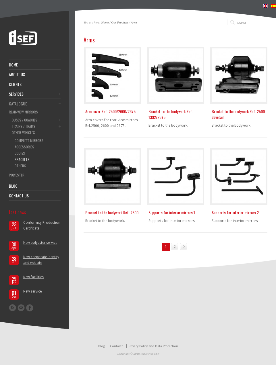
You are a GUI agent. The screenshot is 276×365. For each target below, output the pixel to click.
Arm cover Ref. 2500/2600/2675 (110, 111)
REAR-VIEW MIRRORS (23, 112)
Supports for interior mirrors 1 (171, 212)
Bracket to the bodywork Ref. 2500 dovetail (238, 114)
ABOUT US (17, 74)
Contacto (116, 346)
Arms (134, 22)
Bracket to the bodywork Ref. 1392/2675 (170, 114)
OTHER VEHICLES (23, 132)
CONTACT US (19, 196)
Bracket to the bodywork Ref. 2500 (111, 212)
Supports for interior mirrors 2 (235, 212)
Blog (101, 346)
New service (32, 291)
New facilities (33, 277)
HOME (13, 65)
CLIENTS (15, 84)
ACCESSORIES (24, 147)
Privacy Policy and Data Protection (153, 346)
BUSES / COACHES (24, 120)
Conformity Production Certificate (41, 225)
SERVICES (16, 94)
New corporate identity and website (41, 260)
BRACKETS (22, 159)
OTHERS (20, 166)
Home (105, 22)
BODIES (20, 153)
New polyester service (40, 243)
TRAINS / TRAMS (23, 126)
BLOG (13, 186)
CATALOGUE (18, 104)
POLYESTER (16, 175)
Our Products (119, 22)
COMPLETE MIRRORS (29, 140)
